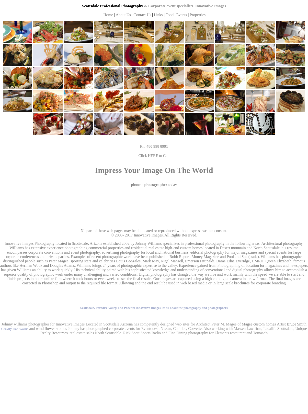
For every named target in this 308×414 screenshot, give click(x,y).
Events (181, 15)
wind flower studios (51, 328)
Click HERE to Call (154, 156)
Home (108, 15)
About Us (124, 15)
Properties (197, 15)
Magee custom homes (259, 324)
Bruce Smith (296, 324)
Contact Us (142, 15)
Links (158, 15)
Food (169, 15)
